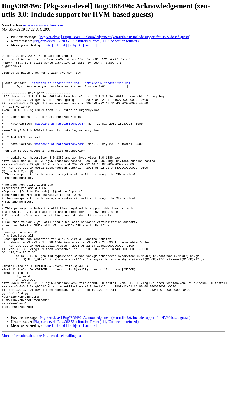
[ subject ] (75, 45)
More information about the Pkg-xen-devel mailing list (41, 386)
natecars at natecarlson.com (43, 25)
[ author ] (90, 45)
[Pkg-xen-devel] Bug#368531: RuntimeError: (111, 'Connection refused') (86, 41)
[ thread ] (60, 45)
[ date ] (48, 45)
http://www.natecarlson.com (107, 89)
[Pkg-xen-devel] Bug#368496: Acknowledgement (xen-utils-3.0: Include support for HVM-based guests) (114, 37)
